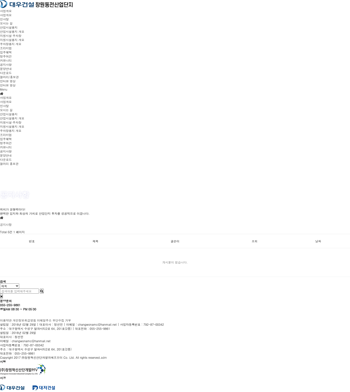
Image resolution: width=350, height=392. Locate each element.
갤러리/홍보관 (9, 77)
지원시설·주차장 (10, 122)
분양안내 (6, 69)
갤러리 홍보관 (9, 164)
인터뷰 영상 (8, 85)
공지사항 (6, 64)
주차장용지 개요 (10, 44)
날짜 (318, 241)
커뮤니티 (6, 147)
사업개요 (6, 15)
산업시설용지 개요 (12, 31)
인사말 (4, 19)
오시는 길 (6, 23)
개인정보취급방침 (24, 320)
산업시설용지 (9, 114)
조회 (254, 241)
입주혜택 (6, 52)
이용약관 (6, 320)
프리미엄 (6, 135)
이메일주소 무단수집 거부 (54, 320)
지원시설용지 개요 (12, 40)
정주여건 (6, 56)
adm (104, 357)
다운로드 (6, 73)
